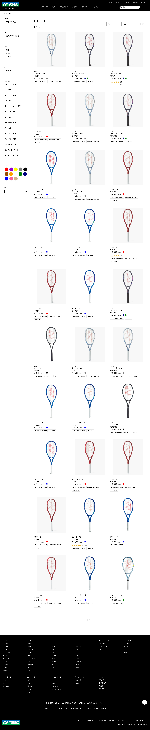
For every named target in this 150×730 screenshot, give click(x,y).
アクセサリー (10, 133)
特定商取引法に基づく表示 (140, 720)
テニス (6, 90)
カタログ (126, 2)
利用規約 (111, 720)
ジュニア (75, 7)
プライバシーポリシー (124, 720)
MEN (7, 50)
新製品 (8, 71)
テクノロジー (99, 7)
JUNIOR (8, 57)
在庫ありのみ (11, 22)
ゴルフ (8, 101)
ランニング (9, 111)
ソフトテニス (10, 95)
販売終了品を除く (12, 36)
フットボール (10, 144)
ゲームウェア (10, 122)
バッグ (8, 128)
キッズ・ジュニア (12, 155)
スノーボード (10, 139)
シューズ (126, 643)
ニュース (104, 2)
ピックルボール (11, 150)
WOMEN (8, 53)
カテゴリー (86, 7)
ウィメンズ (64, 7)
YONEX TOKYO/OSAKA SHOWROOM (96, 708)
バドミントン (9, 84)
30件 (125, 24)
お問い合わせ (90, 720)
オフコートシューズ (12, 106)
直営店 (46, 708)
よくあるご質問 (115, 2)
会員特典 (135, 2)
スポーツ (44, 7)
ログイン (143, 2)
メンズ (54, 7)
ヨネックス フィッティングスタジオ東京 (68, 708)
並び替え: (110, 24)
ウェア (8, 117)
